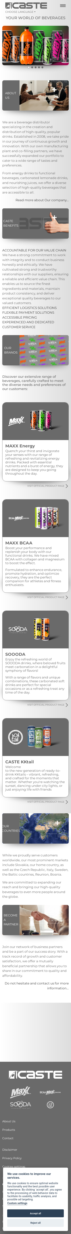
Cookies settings (13, 1166)
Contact (7, 1138)
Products (8, 1130)
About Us (8, 1121)
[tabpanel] (35, 45)
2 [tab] (32, 67)
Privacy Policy (12, 1158)
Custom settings (17, 1203)
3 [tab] (36, 67)
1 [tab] (29, 67)
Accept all (35, 1213)
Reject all (35, 1222)
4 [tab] (39, 67)
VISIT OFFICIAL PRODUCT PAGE (48, 486)
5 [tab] (42, 67)
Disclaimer (9, 1149)
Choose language (19, 12)
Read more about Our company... (42, 200)
